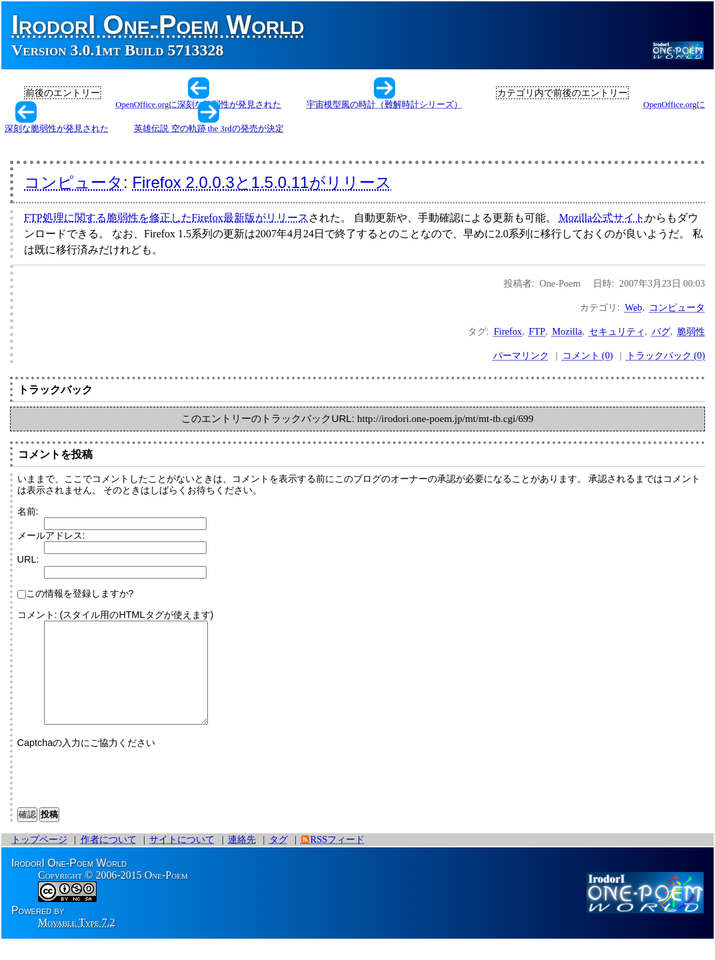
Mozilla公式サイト (602, 217)
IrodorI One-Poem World (158, 24)
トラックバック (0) (665, 355)
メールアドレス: (51, 535)
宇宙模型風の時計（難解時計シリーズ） (384, 104)
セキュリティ (617, 331)
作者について (109, 859)
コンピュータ (73, 182)
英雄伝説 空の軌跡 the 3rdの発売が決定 (208, 128)
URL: (28, 559)
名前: (28, 511)
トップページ (39, 859)
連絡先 (242, 859)
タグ (278, 859)
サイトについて (182, 859)
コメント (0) (587, 355)
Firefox (508, 331)
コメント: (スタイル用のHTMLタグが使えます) (115, 614)
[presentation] (118, 795)
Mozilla (567, 331)
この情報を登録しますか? (75, 593)
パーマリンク (521, 355)
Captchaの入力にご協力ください (86, 762)
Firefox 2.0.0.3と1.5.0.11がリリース (261, 182)
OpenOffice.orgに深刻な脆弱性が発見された (198, 104)
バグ (661, 331)
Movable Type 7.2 (76, 942)
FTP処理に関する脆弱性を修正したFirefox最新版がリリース (166, 217)
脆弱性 (691, 331)
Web (633, 307)
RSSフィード (338, 859)
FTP (537, 331)
